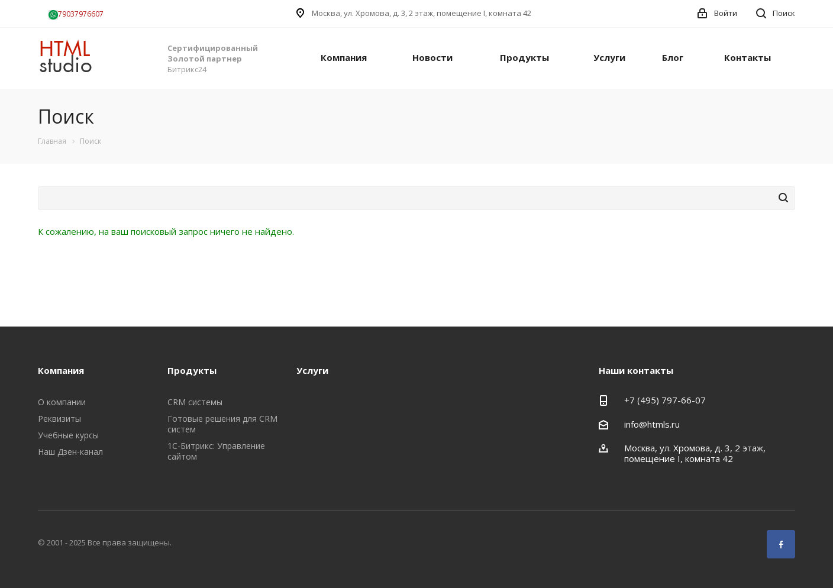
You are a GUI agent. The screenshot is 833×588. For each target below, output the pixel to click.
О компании (62, 402)
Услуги (609, 57)
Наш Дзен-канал (70, 451)
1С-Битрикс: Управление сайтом (216, 451)
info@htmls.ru (652, 424)
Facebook (781, 544)
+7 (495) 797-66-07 (665, 400)
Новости (432, 57)
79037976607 (76, 14)
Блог (672, 57)
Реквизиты (59, 418)
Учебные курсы (68, 435)
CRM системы (194, 402)
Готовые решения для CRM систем (222, 424)
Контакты (747, 57)
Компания (344, 57)
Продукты (524, 57)
